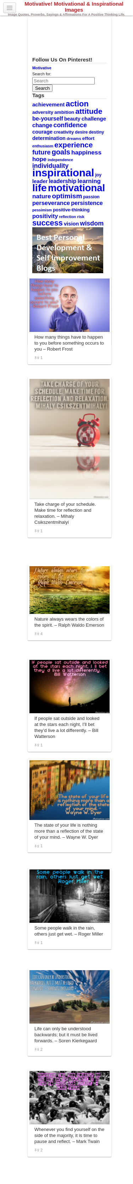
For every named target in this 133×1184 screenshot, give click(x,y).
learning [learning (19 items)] (88, 181)
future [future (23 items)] (41, 152)
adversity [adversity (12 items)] (42, 112)
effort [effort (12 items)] (88, 138)
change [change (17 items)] (42, 125)
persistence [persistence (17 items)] (87, 203)
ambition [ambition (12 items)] (64, 112)
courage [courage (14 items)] (42, 132)
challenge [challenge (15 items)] (94, 119)
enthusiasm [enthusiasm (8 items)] (42, 146)
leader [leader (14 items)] (40, 181)
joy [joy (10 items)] (98, 174)
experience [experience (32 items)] (73, 145)
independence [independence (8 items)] (60, 160)
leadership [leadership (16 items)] (62, 181)
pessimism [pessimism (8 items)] (42, 210)
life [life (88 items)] (39, 187)
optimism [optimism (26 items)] (67, 196)
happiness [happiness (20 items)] (86, 152)
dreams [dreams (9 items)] (74, 138)
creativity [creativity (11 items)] (64, 132)
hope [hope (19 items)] (39, 159)
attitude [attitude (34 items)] (88, 111)
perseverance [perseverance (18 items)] (51, 203)
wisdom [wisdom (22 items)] (92, 223)
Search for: (41, 74)
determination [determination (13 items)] (49, 138)
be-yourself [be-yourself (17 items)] (47, 118)
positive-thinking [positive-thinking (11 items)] (71, 209)
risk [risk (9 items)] (80, 217)
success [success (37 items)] (47, 222)
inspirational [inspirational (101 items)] (63, 172)
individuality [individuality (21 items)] (50, 165)
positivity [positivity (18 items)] (45, 216)
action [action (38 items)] (77, 103)
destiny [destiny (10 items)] (96, 132)
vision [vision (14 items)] (71, 224)
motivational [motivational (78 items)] (76, 187)
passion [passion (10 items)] (91, 196)
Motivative (41, 68)
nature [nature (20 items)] (41, 196)
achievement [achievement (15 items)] (48, 104)
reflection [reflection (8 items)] (67, 217)
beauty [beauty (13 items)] (72, 119)
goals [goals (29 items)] (61, 152)
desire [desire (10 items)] (81, 132)
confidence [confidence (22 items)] (70, 125)
